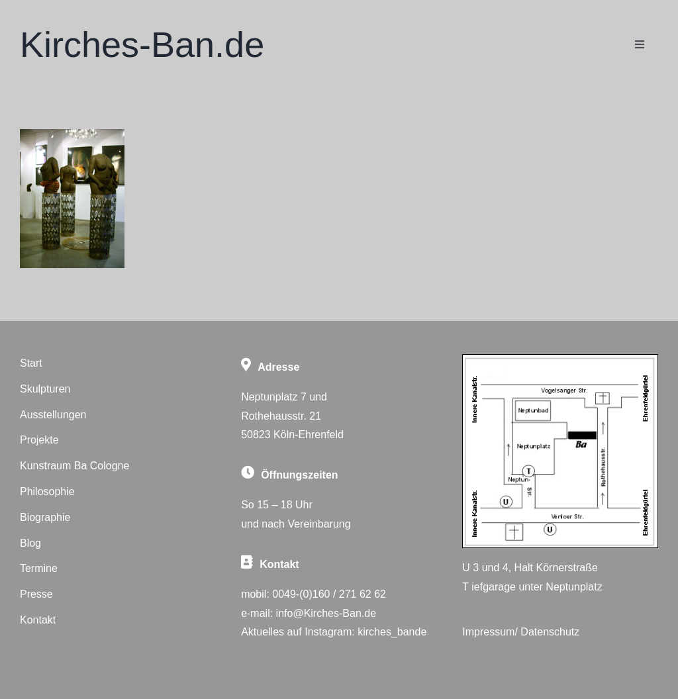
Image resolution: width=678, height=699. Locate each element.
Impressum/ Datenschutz (520, 631)
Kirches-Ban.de (142, 44)
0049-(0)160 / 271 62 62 (329, 594)
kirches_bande (392, 631)
